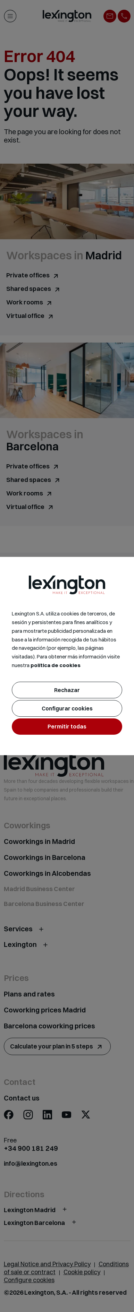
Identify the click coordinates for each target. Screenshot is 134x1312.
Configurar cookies (67, 708)
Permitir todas (67, 726)
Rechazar (67, 690)
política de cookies (56, 665)
